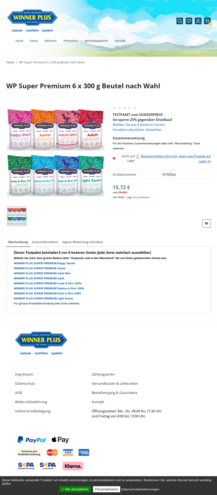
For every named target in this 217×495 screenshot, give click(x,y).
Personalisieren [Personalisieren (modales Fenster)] (106, 489)
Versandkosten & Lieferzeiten (115, 383)
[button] (125, 107)
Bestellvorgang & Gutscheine (114, 392)
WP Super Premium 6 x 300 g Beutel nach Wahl (52, 62)
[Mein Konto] (198, 21)
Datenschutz (25, 383)
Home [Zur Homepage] (10, 62)
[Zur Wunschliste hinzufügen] (206, 223)
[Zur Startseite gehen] (32, 20)
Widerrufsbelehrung (31, 402)
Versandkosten (141, 197)
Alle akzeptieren (75, 489)
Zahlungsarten (103, 374)
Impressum (24, 374)
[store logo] (41, 343)
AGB (18, 392)
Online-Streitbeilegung (32, 411)
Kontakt (98, 402)
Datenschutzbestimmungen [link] (140, 489)
